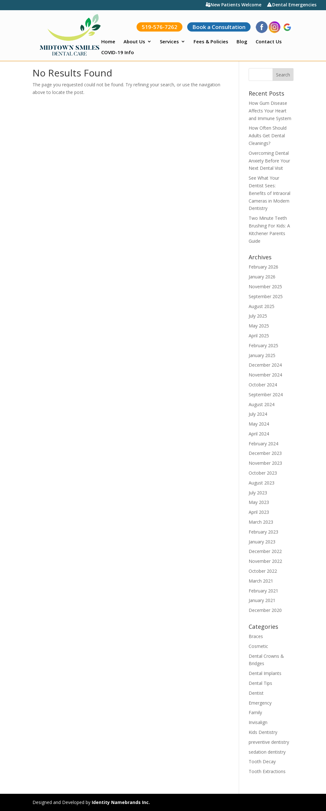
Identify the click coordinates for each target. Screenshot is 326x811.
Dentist (256, 693)
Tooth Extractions (267, 771)
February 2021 (263, 591)
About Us (134, 42)
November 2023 (265, 463)
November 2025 (265, 286)
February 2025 (263, 345)
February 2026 (263, 267)
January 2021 (262, 600)
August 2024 (261, 404)
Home (108, 42)
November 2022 (265, 561)
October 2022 (263, 571)
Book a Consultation (218, 27)
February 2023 (263, 532)
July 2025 (258, 316)
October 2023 (263, 473)
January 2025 (262, 355)
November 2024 (265, 375)
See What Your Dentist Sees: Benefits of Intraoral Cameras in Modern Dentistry (269, 193)
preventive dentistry (269, 742)
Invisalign (258, 722)
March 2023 (261, 522)
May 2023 (259, 502)
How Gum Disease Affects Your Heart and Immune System (270, 110)
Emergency (260, 703)
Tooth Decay (262, 761)
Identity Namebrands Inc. (121, 802)
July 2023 (258, 493)
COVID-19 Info (117, 52)
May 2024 (259, 424)
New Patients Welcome (235, 5)
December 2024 (265, 365)
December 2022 (265, 551)
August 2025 (261, 306)
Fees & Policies (211, 42)
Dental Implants (265, 673)
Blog (242, 42)
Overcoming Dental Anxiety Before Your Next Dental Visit (269, 160)
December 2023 (265, 453)
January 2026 (262, 277)
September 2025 (266, 296)
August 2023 (261, 483)
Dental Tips (260, 683)
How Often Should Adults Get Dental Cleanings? (268, 135)
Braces (256, 636)
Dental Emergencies (294, 5)
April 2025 (259, 336)
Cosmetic (258, 646)
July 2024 (258, 414)
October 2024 (263, 385)
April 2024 (259, 434)
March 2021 (261, 581)
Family (255, 712)
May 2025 (259, 326)
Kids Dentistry (263, 732)
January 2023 (262, 542)
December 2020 (265, 610)
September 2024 (266, 394)
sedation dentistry (267, 752)
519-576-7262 (159, 27)
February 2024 (263, 444)
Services (169, 42)
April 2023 (259, 512)
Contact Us (269, 42)
